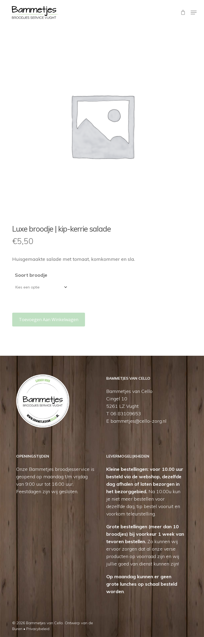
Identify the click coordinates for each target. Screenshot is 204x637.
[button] (194, 12)
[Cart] (183, 12)
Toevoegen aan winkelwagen (48, 319)
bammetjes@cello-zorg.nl (138, 421)
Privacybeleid (37, 628)
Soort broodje (31, 275)
